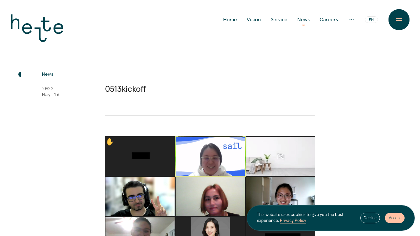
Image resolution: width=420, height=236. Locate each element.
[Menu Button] (399, 19)
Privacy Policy (293, 221)
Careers (329, 19)
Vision (254, 19)
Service (279, 19)
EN (371, 20)
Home (230, 19)
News (303, 19)
